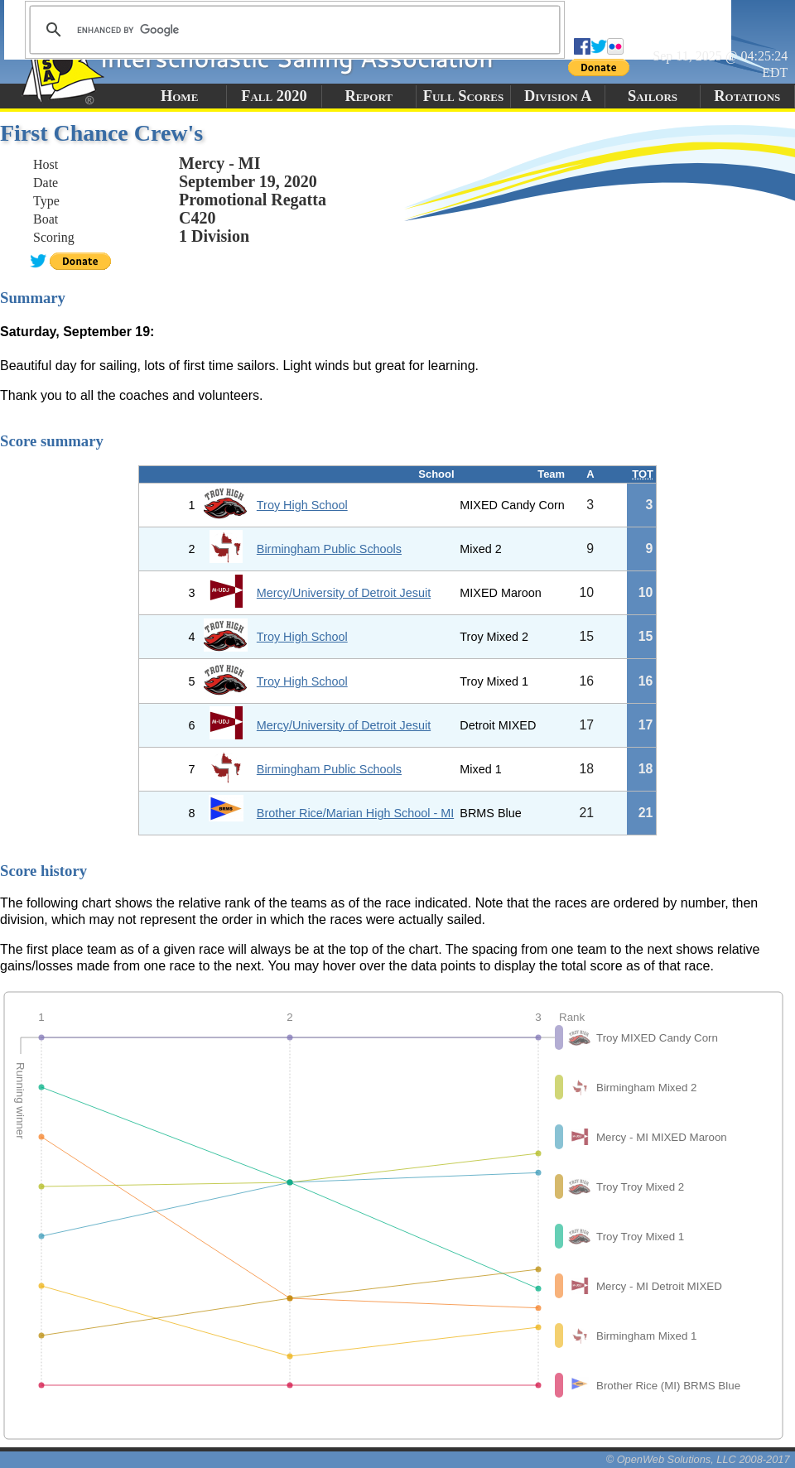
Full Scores (463, 96)
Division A (557, 96)
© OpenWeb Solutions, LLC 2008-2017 (698, 1459)
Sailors (652, 96)
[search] (292, 30)
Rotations (747, 96)
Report (368, 96)
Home (179, 96)
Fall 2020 (273, 96)
